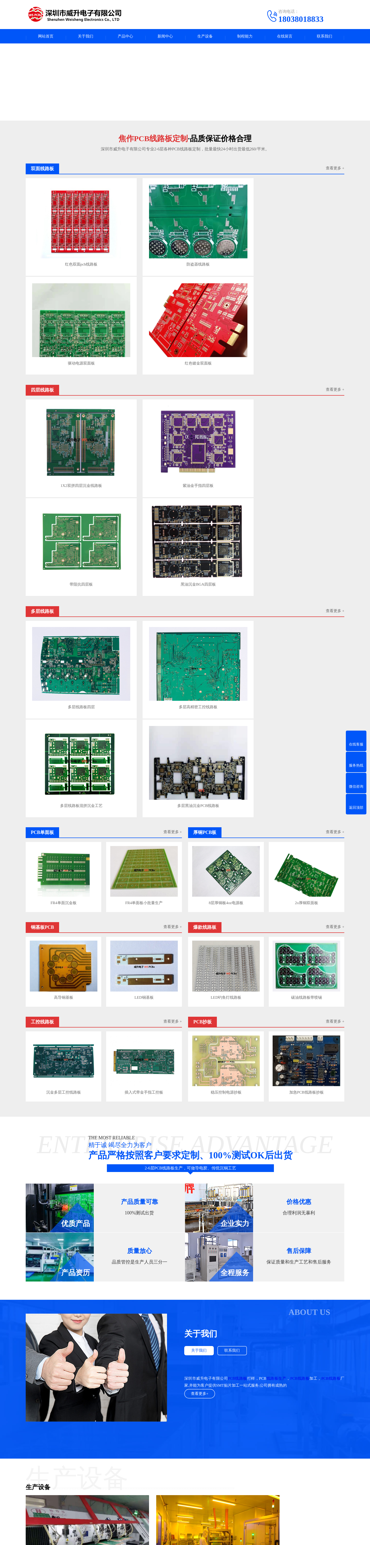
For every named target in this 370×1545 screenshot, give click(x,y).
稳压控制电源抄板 (225, 704)
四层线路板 (68, 1470)
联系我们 (324, 37)
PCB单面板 (68, 1478)
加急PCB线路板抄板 (307, 704)
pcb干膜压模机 (143, 1187)
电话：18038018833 (230, 1483)
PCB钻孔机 (35, 1280)
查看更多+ (200, 1006)
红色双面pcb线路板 (63, 238)
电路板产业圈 (161, 1438)
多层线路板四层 (63, 425)
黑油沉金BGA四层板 (305, 332)
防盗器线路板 (143, 238)
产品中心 (125, 37)
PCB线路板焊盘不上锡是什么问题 (129, 1341)
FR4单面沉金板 (63, 519)
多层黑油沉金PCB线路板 (305, 425)
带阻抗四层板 (224, 332)
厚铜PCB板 (114, 1478)
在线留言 (284, 37)
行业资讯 (166, 1478)
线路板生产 (276, 990)
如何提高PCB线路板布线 (122, 1378)
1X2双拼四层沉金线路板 (63, 332)
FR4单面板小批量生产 (144, 519)
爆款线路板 (114, 1486)
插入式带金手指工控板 (144, 704)
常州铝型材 (271, 1438)
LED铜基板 (144, 612)
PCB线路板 (237, 990)
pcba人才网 (58, 1438)
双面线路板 (68, 1501)
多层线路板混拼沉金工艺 (224, 425)
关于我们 (85, 37)
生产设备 (205, 37)
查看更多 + (335, 171)
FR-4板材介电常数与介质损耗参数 (130, 1407)
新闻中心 (165, 37)
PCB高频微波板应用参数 (122, 1417)
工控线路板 (68, 1493)
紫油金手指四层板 (143, 332)
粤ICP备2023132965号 (194, 1537)
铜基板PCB (68, 1486)
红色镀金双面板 (305, 238)
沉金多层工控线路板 (63, 704)
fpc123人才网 (82, 1438)
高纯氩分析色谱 (132, 1438)
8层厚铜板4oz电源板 (225, 519)
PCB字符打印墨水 (242, 1438)
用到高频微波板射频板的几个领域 (130, 1397)
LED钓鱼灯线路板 (225, 612)
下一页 (338, 1416)
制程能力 (245, 37)
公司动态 (166, 1486)
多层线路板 (114, 1470)
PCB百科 (166, 1470)
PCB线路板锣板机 (41, 1187)
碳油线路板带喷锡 (306, 612)
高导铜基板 (63, 612)
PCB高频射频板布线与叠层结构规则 (131, 1387)
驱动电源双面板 (224, 238)
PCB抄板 (112, 1493)
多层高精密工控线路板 (143, 425)
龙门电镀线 (246, 1187)
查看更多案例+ (185, 1302)
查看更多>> (217, 1325)
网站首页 (46, 37)
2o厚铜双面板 (306, 519)
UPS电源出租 (187, 1438)
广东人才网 (107, 1438)
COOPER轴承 (213, 1438)
